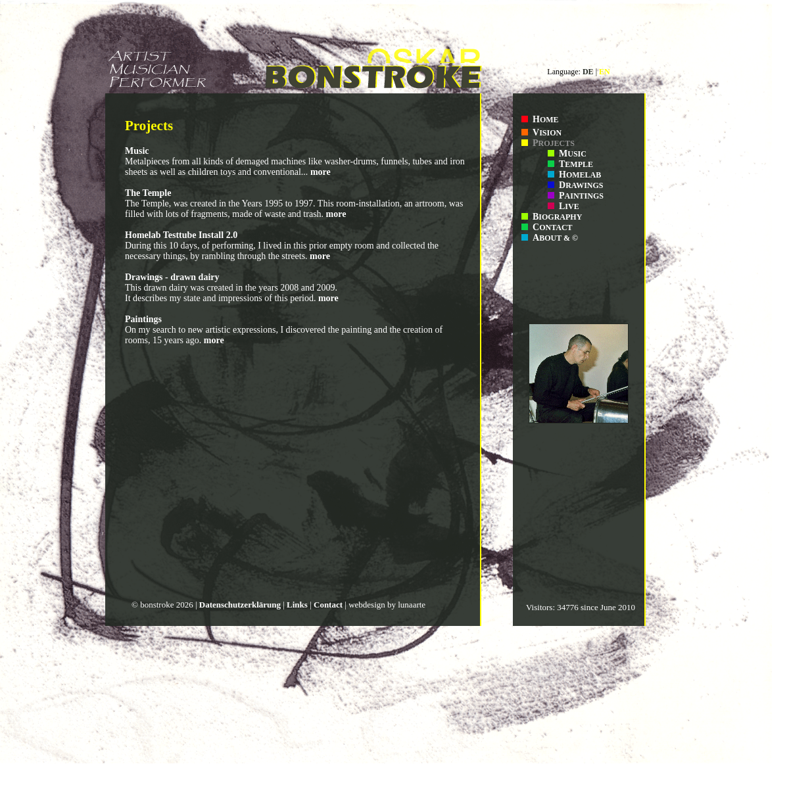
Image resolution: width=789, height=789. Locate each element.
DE (588, 71)
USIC (572, 153)
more (320, 172)
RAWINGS (581, 185)
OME (546, 119)
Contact (328, 605)
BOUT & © (555, 238)
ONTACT (553, 227)
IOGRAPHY (557, 217)
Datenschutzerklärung (240, 605)
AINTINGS (581, 196)
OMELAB (580, 174)
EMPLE (576, 164)
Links (297, 605)
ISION (547, 132)
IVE (569, 206)
